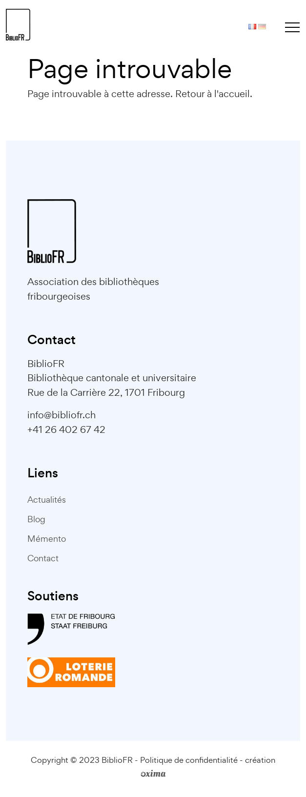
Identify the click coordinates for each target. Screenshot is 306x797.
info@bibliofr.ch (61, 415)
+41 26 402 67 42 (66, 429)
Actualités (46, 499)
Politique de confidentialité (189, 760)
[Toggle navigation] (292, 27)
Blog (36, 519)
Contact (43, 558)
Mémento (46, 538)
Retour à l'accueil (212, 93)
